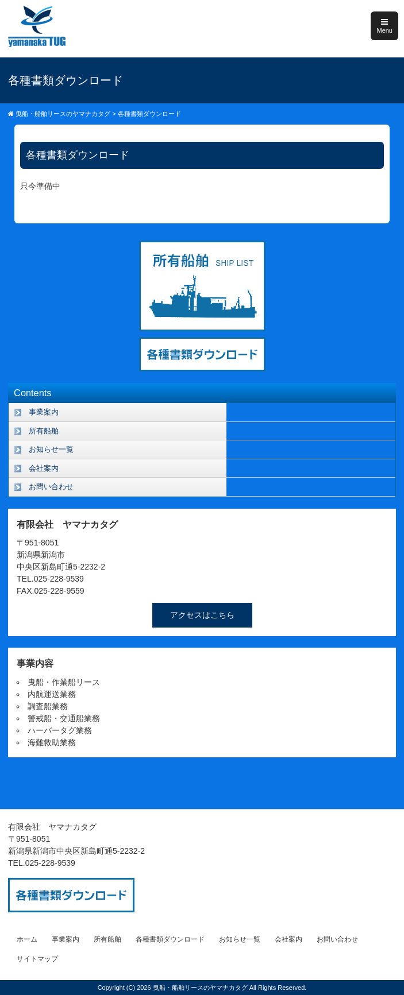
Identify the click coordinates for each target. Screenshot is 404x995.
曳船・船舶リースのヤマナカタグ (201, 987)
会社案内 (44, 468)
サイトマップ (37, 959)
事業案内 (44, 412)
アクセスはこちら (202, 615)
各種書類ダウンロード (170, 939)
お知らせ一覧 (51, 449)
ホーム (27, 939)
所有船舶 (44, 431)
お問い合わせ (51, 486)
